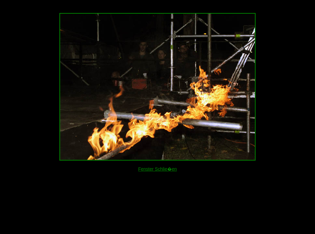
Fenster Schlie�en (157, 169)
